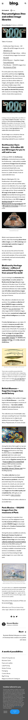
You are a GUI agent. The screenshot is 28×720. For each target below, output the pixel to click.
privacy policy (17, 706)
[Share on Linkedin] (14, 616)
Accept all (14, 712)
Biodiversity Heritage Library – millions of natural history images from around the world (14, 56)
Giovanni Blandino (6, 25)
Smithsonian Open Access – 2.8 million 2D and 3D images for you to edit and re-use (13, 48)
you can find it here (14, 309)
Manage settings (5, 712)
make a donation (15, 495)
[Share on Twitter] (16, 616)
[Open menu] (2, 3)
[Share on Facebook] (11, 616)
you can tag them (19, 379)
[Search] (25, 4)
